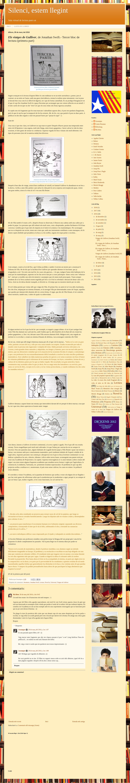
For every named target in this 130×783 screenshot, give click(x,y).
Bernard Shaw (102, 343)
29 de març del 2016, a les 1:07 (38, 630)
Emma (112, 360)
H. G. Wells (97, 152)
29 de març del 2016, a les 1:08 (38, 651)
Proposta (107, 402)
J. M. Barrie (97, 155)
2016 (96, 214)
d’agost (98, 226)
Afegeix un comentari (16, 672)
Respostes (19, 626)
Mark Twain (97, 180)
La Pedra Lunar (115, 378)
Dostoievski (109, 353)
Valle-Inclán (97, 196)
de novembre (100, 220)
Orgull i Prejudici (111, 397)
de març (98, 235)
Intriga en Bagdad (96, 364)
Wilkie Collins (98, 199)
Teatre (93, 404)
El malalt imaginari (97, 355)
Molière (96, 188)
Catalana (114, 345)
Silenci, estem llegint (38, 10)
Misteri (117, 391)
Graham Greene (98, 149)
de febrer (99, 263)
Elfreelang (98, 127)
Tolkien (95, 193)
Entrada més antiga (78, 721)
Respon (15, 621)
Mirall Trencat (108, 391)
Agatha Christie (98, 138)
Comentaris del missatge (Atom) (28, 725)
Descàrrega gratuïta (114, 350)
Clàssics (106, 348)
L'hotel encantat (98, 373)
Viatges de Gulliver (62, 582)
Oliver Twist (100, 397)
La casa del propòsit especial (100, 375)
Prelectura (95, 402)
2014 (96, 273)
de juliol (99, 229)
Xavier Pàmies (107, 412)
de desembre (100, 216)
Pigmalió (117, 399)
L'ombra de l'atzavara (113, 373)
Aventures (26, 582)
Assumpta (21, 630)
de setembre (100, 223)
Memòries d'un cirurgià (111, 388)
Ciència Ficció (95, 348)
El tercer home (106, 357)
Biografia (112, 343)
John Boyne (97, 163)
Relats (118, 402)
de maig (98, 232)
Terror (100, 404)
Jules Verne (97, 174)
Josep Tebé (94, 371)
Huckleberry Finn (114, 362)
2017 (96, 210)
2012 (96, 279)
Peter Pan (101, 399)
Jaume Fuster (97, 160)
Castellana (106, 345)
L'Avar (120, 371)
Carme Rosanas (100, 124)
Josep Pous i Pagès (99, 171)
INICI (9, 26)
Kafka (95, 177)
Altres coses (105, 340)
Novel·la (47, 582)
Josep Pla (96, 169)
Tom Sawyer (116, 404)
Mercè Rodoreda (98, 182)
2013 (96, 276)
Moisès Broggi (98, 185)
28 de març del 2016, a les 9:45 (30, 594)
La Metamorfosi (102, 378)
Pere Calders (97, 191)
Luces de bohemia (115, 386)
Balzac (95, 141)
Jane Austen (97, 157)
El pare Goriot (112, 355)
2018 (96, 207)
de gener (99, 266)
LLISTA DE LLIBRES (21, 26)
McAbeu (16, 594)
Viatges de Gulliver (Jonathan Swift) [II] (108, 253)
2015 (96, 270)
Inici (46, 721)
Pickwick (109, 399)
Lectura (42, 582)
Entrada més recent (15, 721)
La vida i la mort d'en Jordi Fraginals (104, 380)
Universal (53, 582)
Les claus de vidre (101, 386)
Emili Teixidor (98, 146)
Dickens (96, 144)
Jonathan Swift (34, 582)
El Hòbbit (117, 353)
